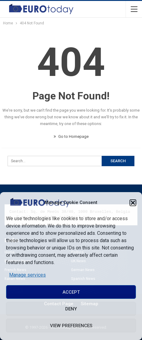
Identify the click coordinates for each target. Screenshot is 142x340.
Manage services (27, 275)
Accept (71, 292)
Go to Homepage (71, 136)
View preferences (71, 325)
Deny (71, 309)
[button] (133, 203)
